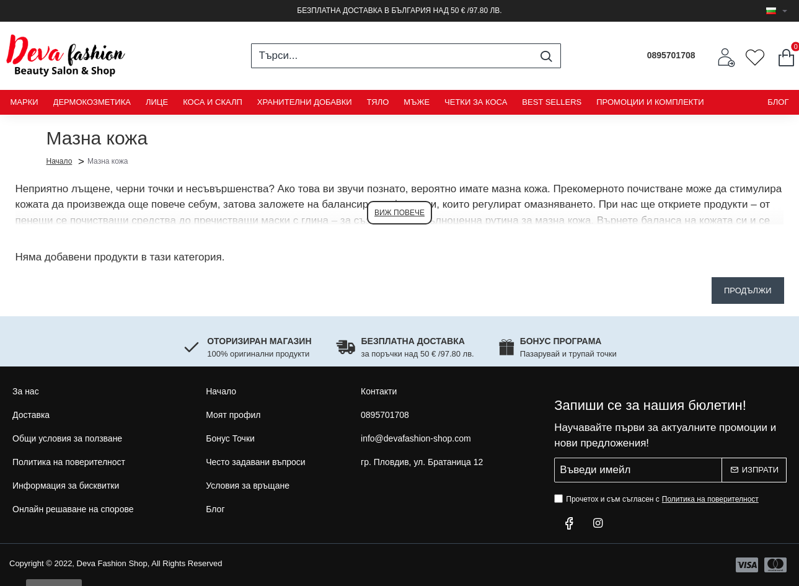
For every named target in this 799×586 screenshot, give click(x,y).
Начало (59, 161)
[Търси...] (546, 56)
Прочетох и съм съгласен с (657, 499)
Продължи (748, 290)
